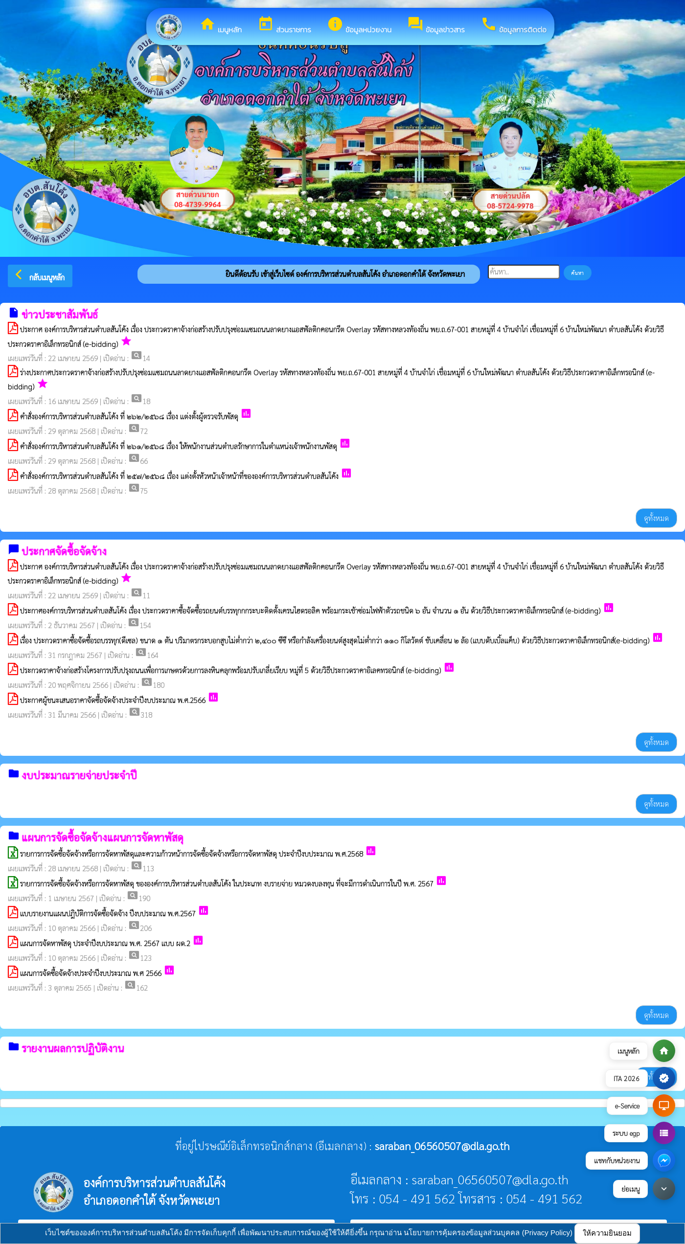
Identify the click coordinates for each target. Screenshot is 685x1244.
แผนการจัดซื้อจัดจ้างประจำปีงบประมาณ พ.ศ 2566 (90, 972)
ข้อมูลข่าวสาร (436, 25)
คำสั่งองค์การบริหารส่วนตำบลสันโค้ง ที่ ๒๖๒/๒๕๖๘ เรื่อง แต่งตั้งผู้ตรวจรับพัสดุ (129, 416)
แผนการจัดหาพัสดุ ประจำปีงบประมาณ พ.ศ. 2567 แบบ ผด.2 (105, 943)
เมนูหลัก (220, 25)
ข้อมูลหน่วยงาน (359, 25)
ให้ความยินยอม (607, 1233)
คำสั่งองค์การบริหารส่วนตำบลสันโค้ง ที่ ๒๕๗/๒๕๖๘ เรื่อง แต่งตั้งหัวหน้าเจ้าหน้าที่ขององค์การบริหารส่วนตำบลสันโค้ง (179, 475)
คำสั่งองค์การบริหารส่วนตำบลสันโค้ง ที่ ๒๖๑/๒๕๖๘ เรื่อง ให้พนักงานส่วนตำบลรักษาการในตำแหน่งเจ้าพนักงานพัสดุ (178, 446)
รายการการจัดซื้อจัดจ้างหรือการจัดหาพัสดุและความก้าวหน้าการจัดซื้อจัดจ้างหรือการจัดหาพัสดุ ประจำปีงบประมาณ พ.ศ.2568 (191, 853)
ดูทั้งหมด (656, 517)
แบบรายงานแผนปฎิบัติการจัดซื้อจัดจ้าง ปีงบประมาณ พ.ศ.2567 (109, 913)
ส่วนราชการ (284, 25)
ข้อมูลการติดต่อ (513, 25)
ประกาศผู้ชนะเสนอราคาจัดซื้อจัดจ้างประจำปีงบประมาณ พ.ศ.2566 (113, 699)
